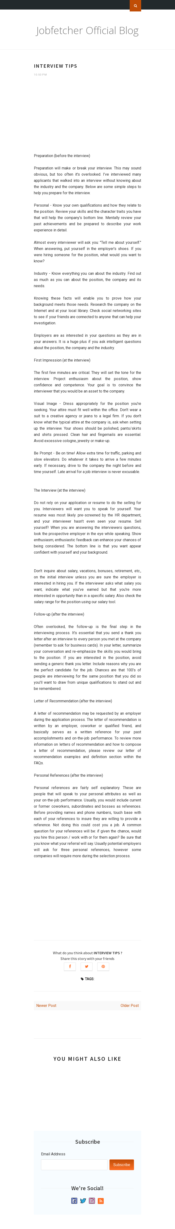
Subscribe (121, 1165)
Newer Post (46, 1005)
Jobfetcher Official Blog (87, 30)
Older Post (130, 1005)
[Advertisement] (87, 117)
